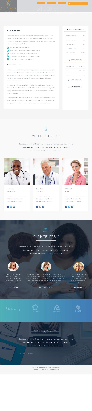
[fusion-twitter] (11, 207)
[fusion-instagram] (14, 207)
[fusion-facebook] (8, 207)
